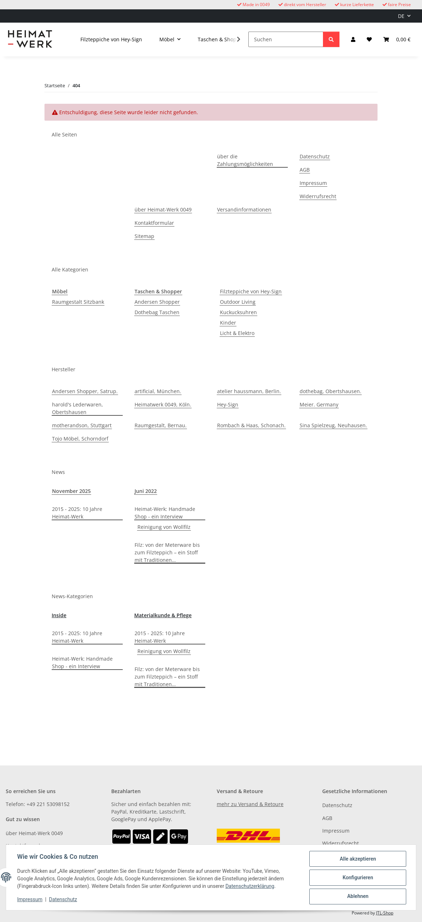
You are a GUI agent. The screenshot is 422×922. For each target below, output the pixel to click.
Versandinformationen (244, 209)
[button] (353, 39)
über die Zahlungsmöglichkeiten (245, 160)
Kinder (228, 322)
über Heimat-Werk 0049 (163, 209)
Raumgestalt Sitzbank (78, 301)
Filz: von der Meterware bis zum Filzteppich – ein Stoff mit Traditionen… (167, 552)
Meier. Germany (319, 404)
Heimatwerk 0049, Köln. (163, 404)
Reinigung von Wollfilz (164, 526)
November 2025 (71, 491)
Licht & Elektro (237, 333)
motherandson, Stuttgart (82, 425)
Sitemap (144, 236)
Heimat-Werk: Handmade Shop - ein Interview (165, 513)
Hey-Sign (227, 404)
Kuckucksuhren (238, 312)
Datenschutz (64, 900)
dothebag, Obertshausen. (330, 391)
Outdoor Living (237, 301)
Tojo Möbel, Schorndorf (80, 438)
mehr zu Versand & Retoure (250, 804)
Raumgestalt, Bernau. (161, 425)
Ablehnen (357, 896)
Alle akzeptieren (357, 859)
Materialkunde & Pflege (163, 615)
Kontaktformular (154, 222)
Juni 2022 (146, 491)
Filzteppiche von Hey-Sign (251, 291)
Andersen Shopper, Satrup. (85, 391)
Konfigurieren (357, 878)
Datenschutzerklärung (250, 886)
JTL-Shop (384, 913)
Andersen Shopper (157, 301)
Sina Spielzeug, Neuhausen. (333, 425)
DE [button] (401, 16)
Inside (59, 615)
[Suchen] (285, 39)
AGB (305, 169)
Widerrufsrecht (318, 196)
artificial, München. (158, 391)
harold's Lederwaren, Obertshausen (77, 408)
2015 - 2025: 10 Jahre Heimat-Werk (77, 513)
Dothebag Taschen (157, 312)
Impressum (30, 900)
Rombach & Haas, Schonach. (251, 425)
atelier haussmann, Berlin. (249, 391)
